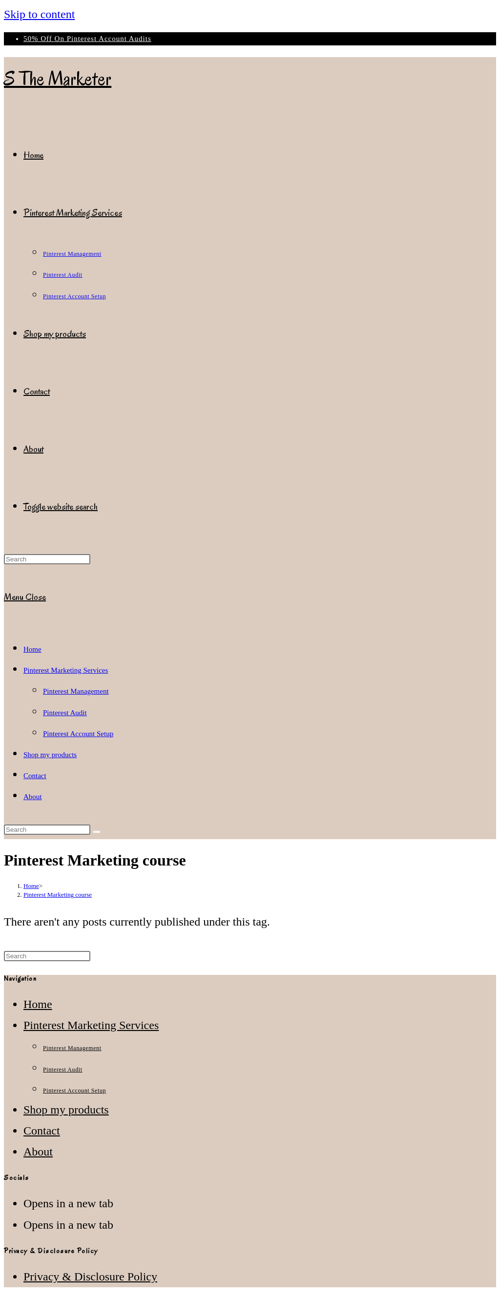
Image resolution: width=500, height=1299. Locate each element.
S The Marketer (57, 78)
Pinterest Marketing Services (65, 670)
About (32, 797)
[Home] (31, 885)
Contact (34, 776)
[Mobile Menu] (25, 597)
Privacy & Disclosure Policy (90, 1276)
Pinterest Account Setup (78, 734)
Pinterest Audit (65, 713)
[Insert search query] (47, 559)
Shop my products (50, 755)
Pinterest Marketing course (57, 894)
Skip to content (39, 14)
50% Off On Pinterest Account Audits (87, 38)
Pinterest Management (76, 691)
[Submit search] (96, 832)
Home (32, 649)
